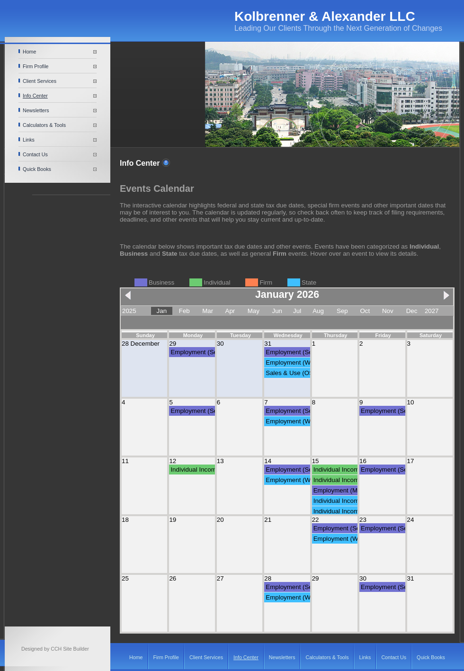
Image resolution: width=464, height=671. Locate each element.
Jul (297, 310)
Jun (277, 310)
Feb (184, 310)
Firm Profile (35, 66)
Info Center (35, 95)
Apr (230, 310)
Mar (207, 310)
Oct (365, 310)
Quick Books (37, 169)
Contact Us (35, 154)
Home (29, 51)
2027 (432, 310)
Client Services (39, 81)
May (253, 310)
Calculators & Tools (44, 125)
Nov (387, 310)
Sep (342, 310)
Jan (162, 310)
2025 (129, 310)
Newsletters (36, 110)
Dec (412, 310)
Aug (318, 310)
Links (29, 140)
